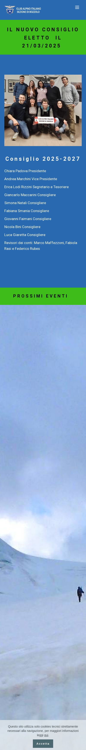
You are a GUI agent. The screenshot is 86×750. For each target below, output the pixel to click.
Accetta (43, 743)
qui (46, 735)
